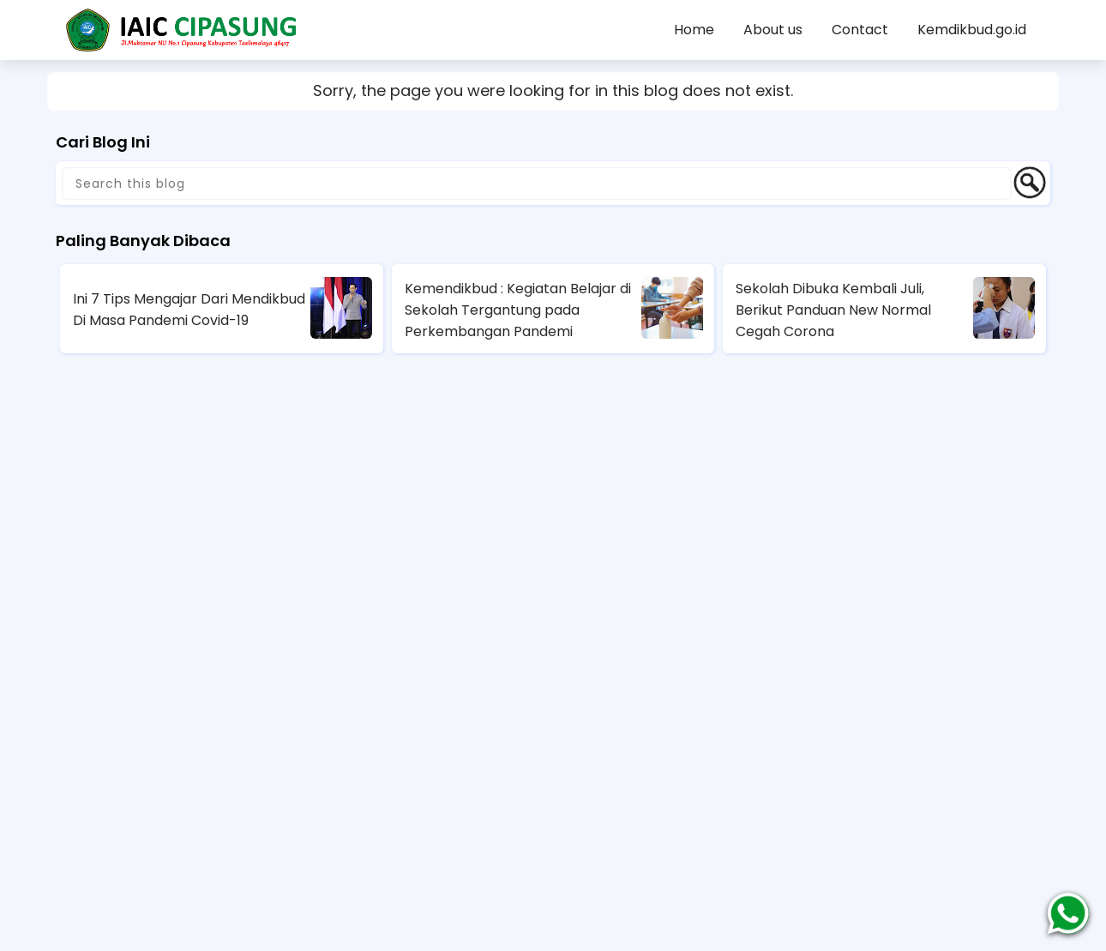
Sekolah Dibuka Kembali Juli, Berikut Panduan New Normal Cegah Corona (833, 310)
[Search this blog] (537, 183)
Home (694, 29)
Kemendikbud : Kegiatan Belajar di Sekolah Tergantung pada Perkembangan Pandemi (518, 310)
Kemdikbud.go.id (971, 29)
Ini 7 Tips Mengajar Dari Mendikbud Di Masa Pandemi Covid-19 (189, 309)
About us (772, 29)
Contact (860, 29)
